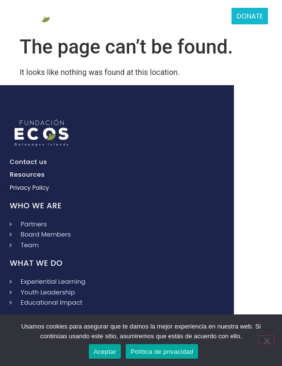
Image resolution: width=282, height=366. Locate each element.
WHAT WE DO (36, 263)
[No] (266, 339)
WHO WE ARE (36, 205)
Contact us (28, 161)
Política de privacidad (162, 351)
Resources (27, 174)
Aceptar (105, 351)
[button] (71, 16)
